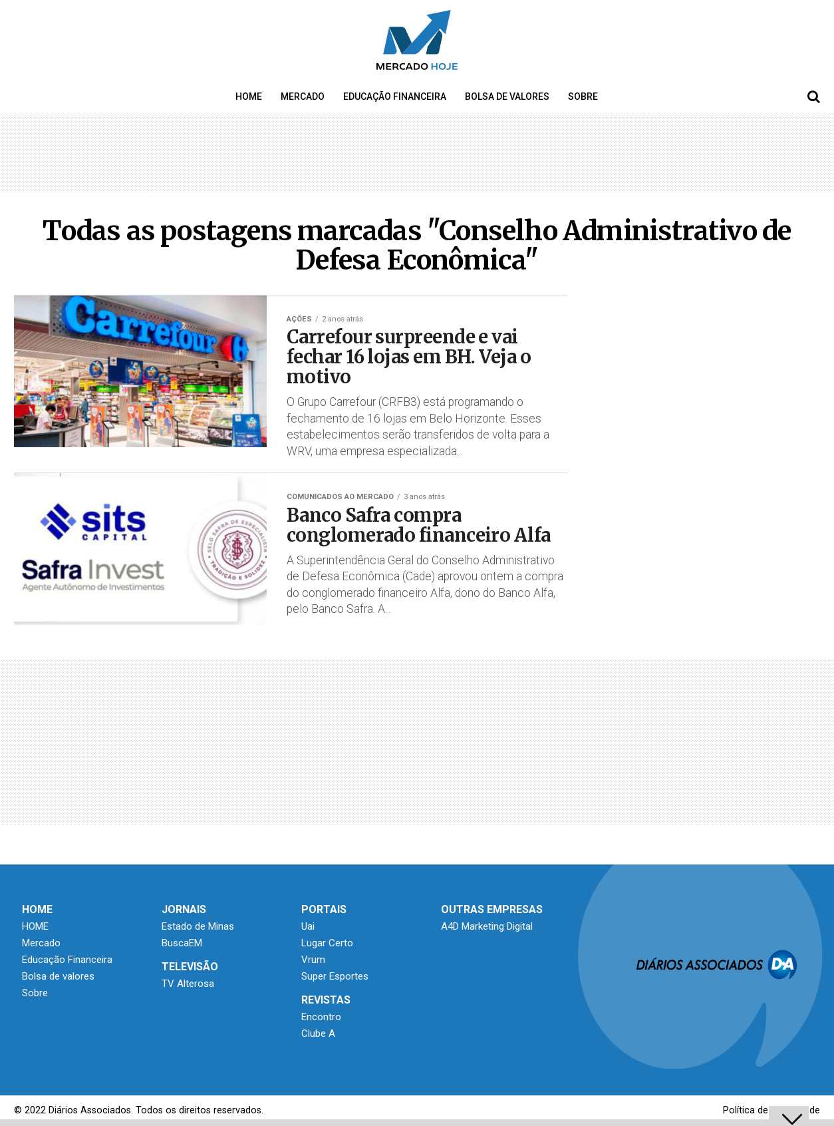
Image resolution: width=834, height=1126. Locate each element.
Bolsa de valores (507, 96)
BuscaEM (182, 943)
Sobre (583, 96)
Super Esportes (334, 976)
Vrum (313, 960)
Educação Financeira (394, 96)
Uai (308, 926)
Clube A (318, 1033)
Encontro (321, 1017)
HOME (248, 96)
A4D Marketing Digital (487, 926)
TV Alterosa (188, 984)
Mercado (303, 96)
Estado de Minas (198, 926)
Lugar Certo (327, 943)
